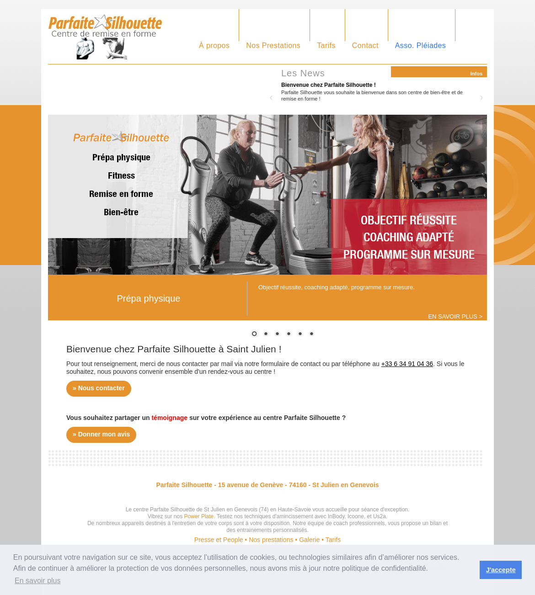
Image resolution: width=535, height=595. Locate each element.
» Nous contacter (99, 388)
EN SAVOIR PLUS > (455, 316)
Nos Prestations (273, 45)
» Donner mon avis (101, 434)
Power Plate (199, 516)
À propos (214, 45)
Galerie (309, 539)
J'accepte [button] (501, 570)
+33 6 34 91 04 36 (407, 363)
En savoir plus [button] (38, 580)
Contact (365, 45)
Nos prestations (271, 539)
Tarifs (326, 45)
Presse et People (218, 539)
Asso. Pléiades (420, 45)
